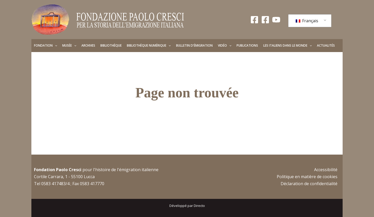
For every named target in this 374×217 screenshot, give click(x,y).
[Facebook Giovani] (265, 20)
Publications (247, 45)
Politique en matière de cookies (307, 176)
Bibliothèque (111, 45)
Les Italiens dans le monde (287, 45)
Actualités (326, 45)
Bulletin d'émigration (194, 45)
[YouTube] (276, 20)
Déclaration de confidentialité (309, 183)
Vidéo (224, 45)
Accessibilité (325, 169)
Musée (69, 45)
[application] (55, 45)
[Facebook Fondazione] (254, 20)
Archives (88, 45)
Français (307, 21)
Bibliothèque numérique (149, 45)
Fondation (45, 45)
